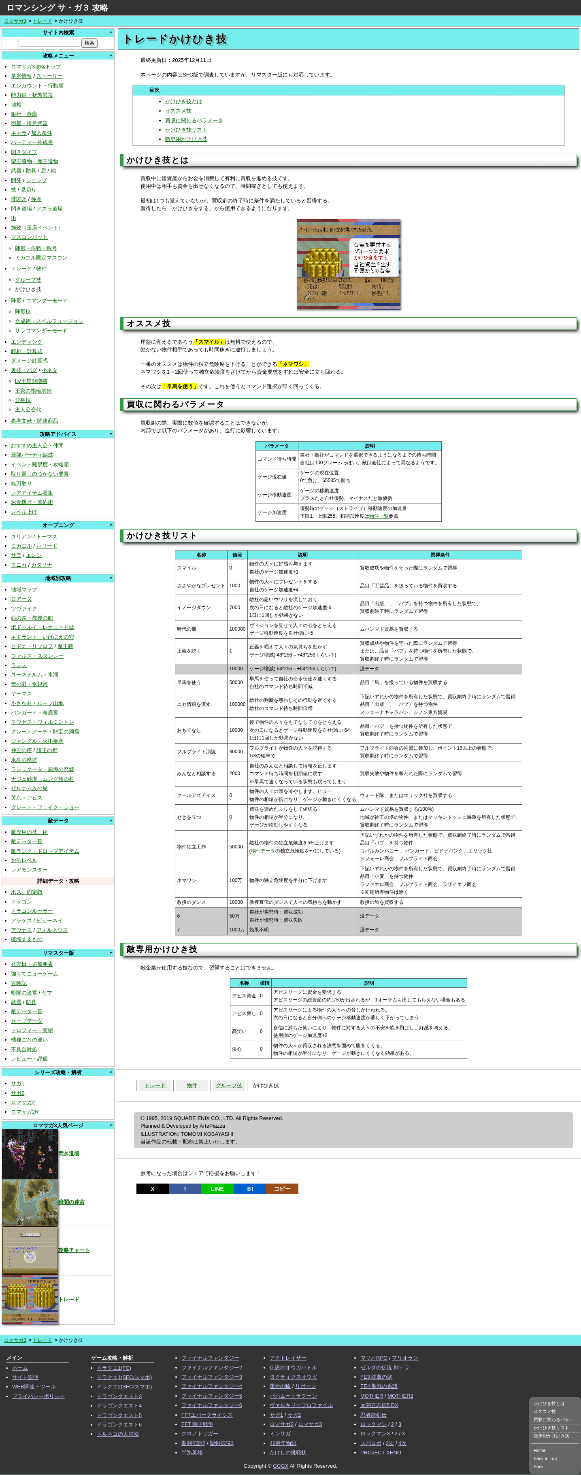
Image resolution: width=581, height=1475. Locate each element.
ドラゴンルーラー (32, 911)
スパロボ (370, 1443)
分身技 (23, 400)
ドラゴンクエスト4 (119, 1406)
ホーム (20, 1368)
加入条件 (41, 133)
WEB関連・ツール (34, 1387)
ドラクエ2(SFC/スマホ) (124, 1387)
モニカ (19, 565)
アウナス (21, 930)
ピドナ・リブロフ (32, 646)
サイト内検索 (58, 33)
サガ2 (17, 1093)
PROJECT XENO (380, 1452)
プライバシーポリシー (38, 1396)
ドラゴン (21, 902)
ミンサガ (280, 1433)
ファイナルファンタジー (210, 1358)
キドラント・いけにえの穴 (42, 637)
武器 (16, 171)
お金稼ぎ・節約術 (32, 502)
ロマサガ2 (23, 1102)
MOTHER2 (400, 1396)
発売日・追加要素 (32, 964)
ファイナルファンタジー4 (211, 1386)
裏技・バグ (24, 370)
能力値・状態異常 (32, 95)
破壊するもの (27, 939)
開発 (16, 180)
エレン (34, 555)
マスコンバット (29, 237)
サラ (16, 555)
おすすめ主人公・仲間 (37, 445)
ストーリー (49, 76)
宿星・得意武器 (29, 123)
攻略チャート (46, 1250)
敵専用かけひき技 (186, 139)
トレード (42, 21)
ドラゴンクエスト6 (119, 1425)
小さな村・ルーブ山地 (37, 703)
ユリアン (21, 536)
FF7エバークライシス (207, 1415)
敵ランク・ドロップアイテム (45, 851)
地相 (16, 105)
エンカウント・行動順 (37, 86)
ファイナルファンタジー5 (211, 1396)
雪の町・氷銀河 (29, 684)
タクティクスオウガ (293, 1377)
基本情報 (21, 76)
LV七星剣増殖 (31, 381)
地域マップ (24, 590)
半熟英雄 (191, 1452)
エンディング (27, 342)
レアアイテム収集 (32, 493)
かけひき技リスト (186, 130)
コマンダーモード (47, 301)
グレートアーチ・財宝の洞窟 (45, 732)
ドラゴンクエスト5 (119, 1415)
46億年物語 (283, 1443)
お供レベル (24, 860)
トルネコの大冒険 (118, 1434)
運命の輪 (280, 1386)
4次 (402, 1443)
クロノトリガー (199, 1433)
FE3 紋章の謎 (376, 1377)
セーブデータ (27, 1021)
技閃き (19, 199)
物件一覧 (379, 516)
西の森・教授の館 (32, 618)
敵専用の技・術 (29, 832)
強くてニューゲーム (34, 974)
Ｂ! (250, 1189)
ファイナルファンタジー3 (211, 1377)
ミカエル (21, 546)
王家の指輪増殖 (33, 391)
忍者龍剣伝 (373, 1415)
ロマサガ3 (15, 21)
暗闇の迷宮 (24, 993)
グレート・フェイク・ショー (45, 807)
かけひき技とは (183, 101)
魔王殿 (65, 646)
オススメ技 (178, 111)
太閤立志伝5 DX (379, 1405)
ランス (19, 665)
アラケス (21, 921)
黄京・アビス (27, 798)
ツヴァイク (24, 609)
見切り (28, 190)
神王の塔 (21, 750)
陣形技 (23, 311)
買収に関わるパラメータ (194, 120)
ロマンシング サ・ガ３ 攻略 (57, 7)
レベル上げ (24, 512)
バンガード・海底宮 (34, 713)
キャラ (19, 133)
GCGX (280, 1466)
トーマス (46, 536)
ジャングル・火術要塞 (37, 741)
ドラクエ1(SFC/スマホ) (124, 1377)
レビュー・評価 (29, 1059)
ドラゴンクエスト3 (119, 1396)
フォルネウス (52, 930)
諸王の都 (46, 750)
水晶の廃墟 (24, 760)
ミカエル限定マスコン (41, 258)
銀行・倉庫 (24, 114)
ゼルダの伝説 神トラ (384, 1367)
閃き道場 (21, 209)
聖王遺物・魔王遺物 (34, 161)
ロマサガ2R (25, 1112)
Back (538, 1466)
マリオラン (405, 1358)
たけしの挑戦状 (288, 1452)
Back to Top (545, 1458)
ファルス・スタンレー (37, 656)
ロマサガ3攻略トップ (36, 67)
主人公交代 (28, 409)
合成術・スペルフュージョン (49, 321)
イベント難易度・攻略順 (40, 464)
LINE (217, 1189)
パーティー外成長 (32, 142)
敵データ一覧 (27, 841)
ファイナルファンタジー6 (211, 1405)
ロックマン (373, 1424)
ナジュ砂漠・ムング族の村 (42, 779)
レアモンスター (29, 870)
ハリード (46, 546)
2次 (390, 1443)
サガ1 (17, 1083)
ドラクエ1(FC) (114, 1368)
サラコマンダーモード (41, 330)
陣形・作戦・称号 (36, 248)
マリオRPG (373, 1358)
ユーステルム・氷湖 (34, 675)
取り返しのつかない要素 (40, 474)
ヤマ (47, 993)
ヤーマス (21, 694)
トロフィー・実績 (32, 1030)
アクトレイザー (288, 1358)
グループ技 (28, 280)
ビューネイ (49, 921)
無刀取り (21, 483)
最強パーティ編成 (32, 455)
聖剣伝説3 (222, 1443)
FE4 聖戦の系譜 (379, 1386)
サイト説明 (25, 1377)
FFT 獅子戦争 (197, 1424)
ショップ (36, 180)
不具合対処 (24, 1049)
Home (539, 1450)
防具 (31, 171)
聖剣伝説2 (193, 1443)
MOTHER (371, 1396)
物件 (41, 269)
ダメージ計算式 (29, 360)
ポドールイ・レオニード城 (42, 627)
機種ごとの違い (29, 1040)
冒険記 (19, 983)
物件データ (263, 851)
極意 (36, 199)
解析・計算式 (27, 351)
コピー (282, 1189)
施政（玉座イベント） (37, 228)
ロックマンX (375, 1433)
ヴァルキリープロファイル (301, 1405)
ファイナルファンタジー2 (211, 1367)
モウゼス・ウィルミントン (42, 722)
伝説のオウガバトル (293, 1367)
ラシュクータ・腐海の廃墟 (42, 769)
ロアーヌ (21, 599)
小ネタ (49, 370)
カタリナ (41, 565)
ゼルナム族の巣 (29, 788)
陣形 (16, 301)
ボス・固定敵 (27, 892)
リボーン (305, 1386)
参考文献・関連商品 (34, 421)
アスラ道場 (49, 209)
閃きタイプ (24, 152)
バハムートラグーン (293, 1396)
